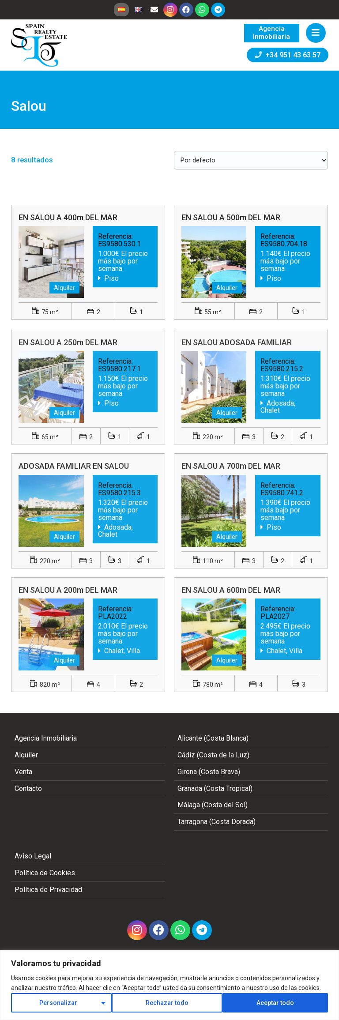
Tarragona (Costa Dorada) (216, 821)
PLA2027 (275, 625)
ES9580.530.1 (119, 244)
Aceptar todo (275, 1002)
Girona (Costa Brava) (208, 772)
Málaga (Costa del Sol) (212, 805)
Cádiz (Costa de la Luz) (213, 755)
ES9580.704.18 (283, 244)
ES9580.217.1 (119, 377)
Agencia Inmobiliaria (46, 738)
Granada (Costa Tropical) (214, 788)
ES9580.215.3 (119, 501)
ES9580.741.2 (281, 501)
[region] (169, 985)
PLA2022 (112, 625)
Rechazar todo (167, 1002)
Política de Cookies (45, 873)
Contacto (28, 788)
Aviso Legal (33, 856)
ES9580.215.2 (281, 377)
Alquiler (26, 755)
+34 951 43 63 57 (287, 55)
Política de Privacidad (48, 889)
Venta (23, 772)
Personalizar (58, 1002)
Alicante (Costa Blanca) (213, 738)
